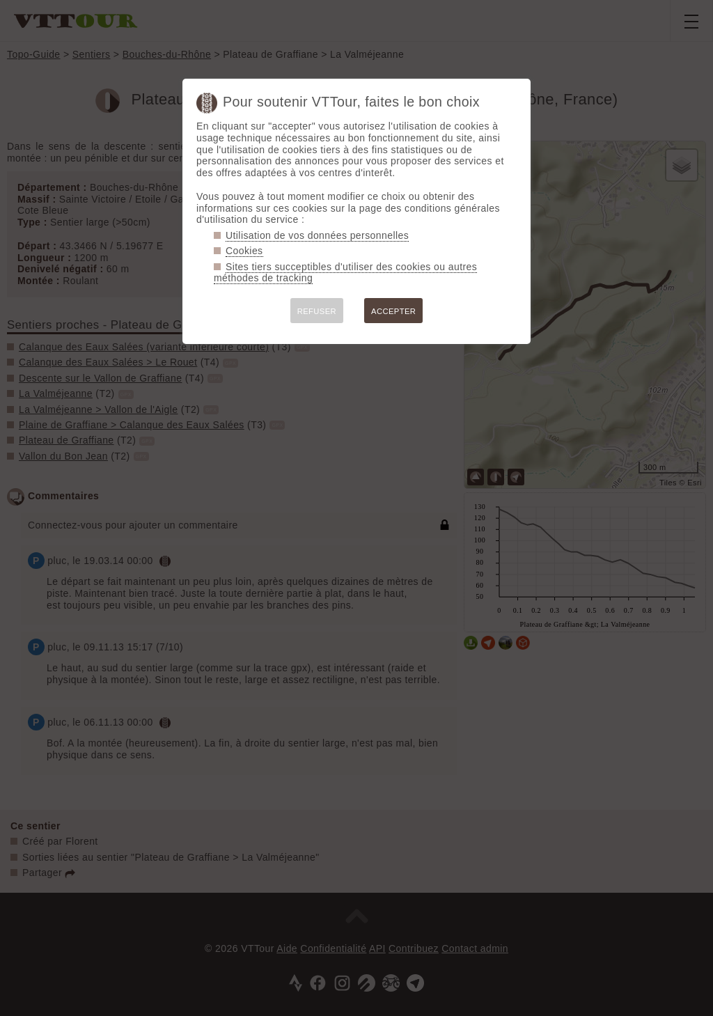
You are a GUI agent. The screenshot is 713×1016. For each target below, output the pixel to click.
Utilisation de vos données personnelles (317, 235)
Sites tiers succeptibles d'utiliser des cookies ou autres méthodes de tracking (345, 272)
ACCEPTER (393, 311)
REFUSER (316, 311)
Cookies (244, 250)
